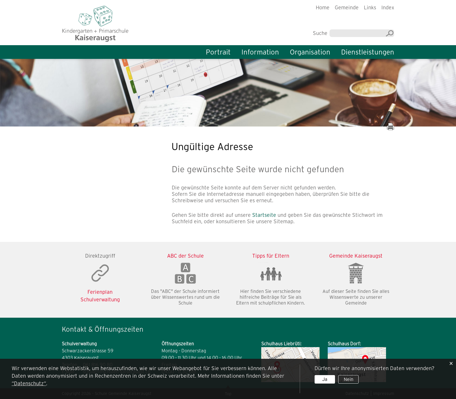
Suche (320, 33)
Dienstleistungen (367, 52)
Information (260, 52)
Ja (324, 379)
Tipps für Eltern (270, 256)
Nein (348, 379)
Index (387, 7)
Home (322, 7)
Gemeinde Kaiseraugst (356, 256)
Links (370, 7)
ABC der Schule (185, 256)
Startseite (264, 215)
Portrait (218, 52)
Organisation (310, 52)
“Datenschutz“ (29, 383)
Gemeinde (347, 7)
